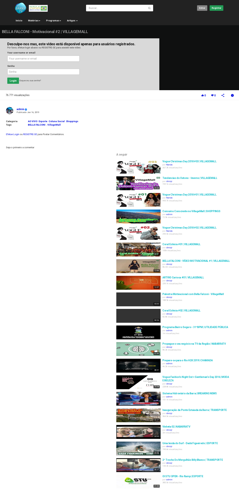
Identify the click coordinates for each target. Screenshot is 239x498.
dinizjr (196, 137)
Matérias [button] (34, 20)
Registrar (216, 8)
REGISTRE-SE (49, 47)
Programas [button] (53, 20)
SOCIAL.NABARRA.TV (38, 489)
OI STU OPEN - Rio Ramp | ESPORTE (210, 428)
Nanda (196, 120)
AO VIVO (32, 121)
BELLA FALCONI (36, 124)
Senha (11, 66)
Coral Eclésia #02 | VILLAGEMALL (209, 262)
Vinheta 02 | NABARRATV (203, 379)
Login (13, 80)
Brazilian (216, 491)
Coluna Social (57, 121)
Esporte (43, 121)
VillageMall (54, 124)
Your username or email (21, 52)
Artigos (72, 20)
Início (19, 20)
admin (20, 109)
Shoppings (72, 121)
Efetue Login (12, 134)
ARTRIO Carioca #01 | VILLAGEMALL (210, 229)
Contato (26, 480)
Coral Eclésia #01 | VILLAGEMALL (209, 196)
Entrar (202, 8)
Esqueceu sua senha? (30, 81)
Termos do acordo (44, 480)
